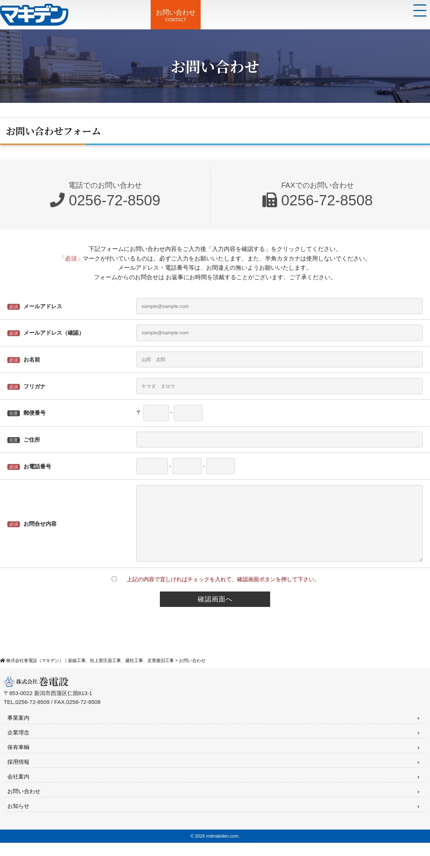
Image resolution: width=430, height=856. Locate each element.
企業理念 (18, 745)
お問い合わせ (23, 804)
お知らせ (18, 819)
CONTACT (176, 15)
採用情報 (18, 775)
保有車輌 (18, 760)
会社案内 (18, 790)
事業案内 (18, 731)
